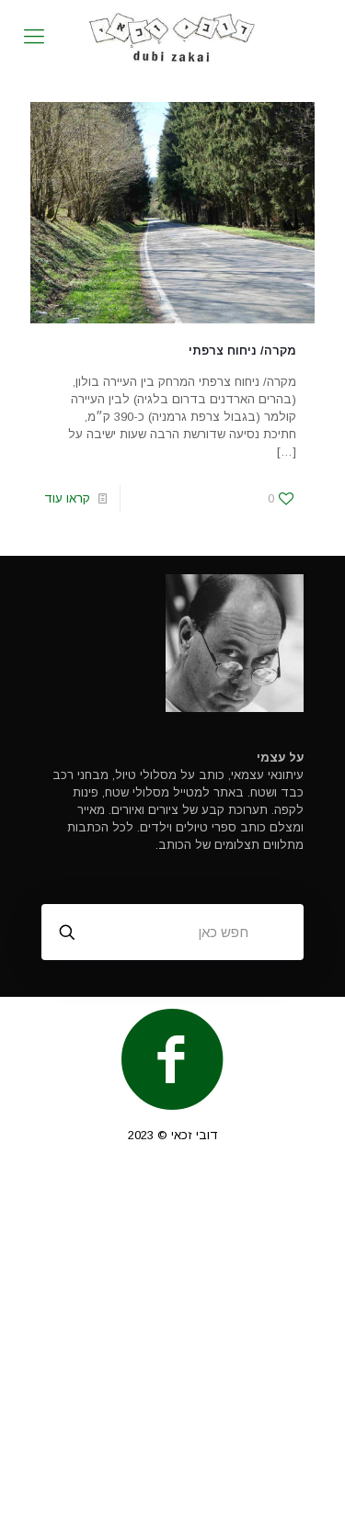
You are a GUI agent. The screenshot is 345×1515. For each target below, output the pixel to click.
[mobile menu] (34, 36)
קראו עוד (67, 498)
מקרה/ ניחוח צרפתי (242, 350)
